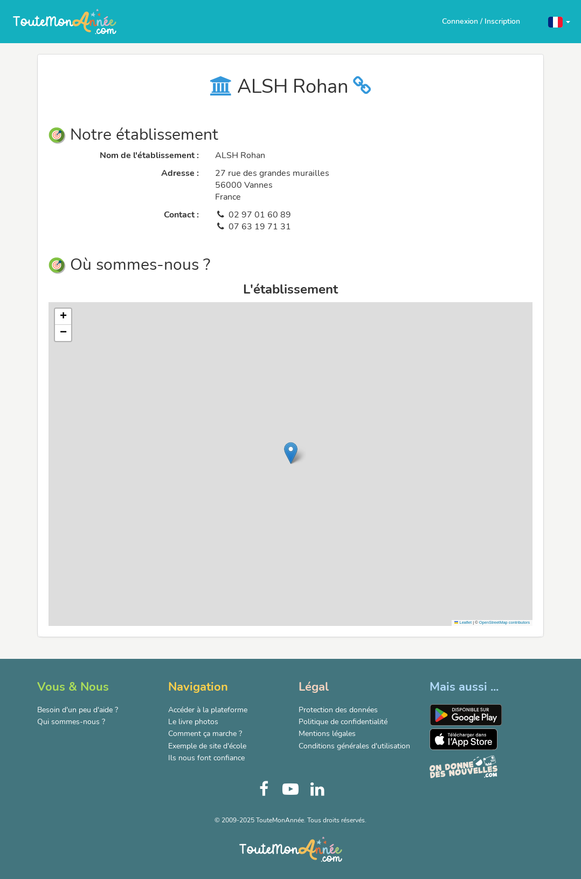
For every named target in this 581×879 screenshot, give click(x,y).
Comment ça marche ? (205, 733)
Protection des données (338, 710)
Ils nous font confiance (206, 758)
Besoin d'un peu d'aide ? (77, 710)
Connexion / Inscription (481, 21)
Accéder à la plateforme (207, 710)
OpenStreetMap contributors (504, 622)
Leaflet (463, 622)
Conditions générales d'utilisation (354, 746)
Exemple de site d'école (207, 746)
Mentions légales (327, 733)
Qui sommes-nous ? (71, 722)
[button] (559, 21)
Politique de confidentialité (343, 722)
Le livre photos (193, 722)
